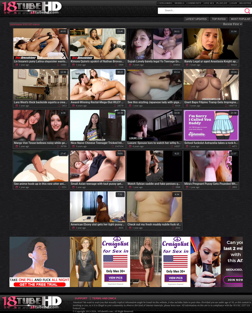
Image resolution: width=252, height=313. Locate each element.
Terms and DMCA (104, 298)
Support (81, 298)
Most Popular (240, 19)
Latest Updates (196, 19)
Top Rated (219, 19)
